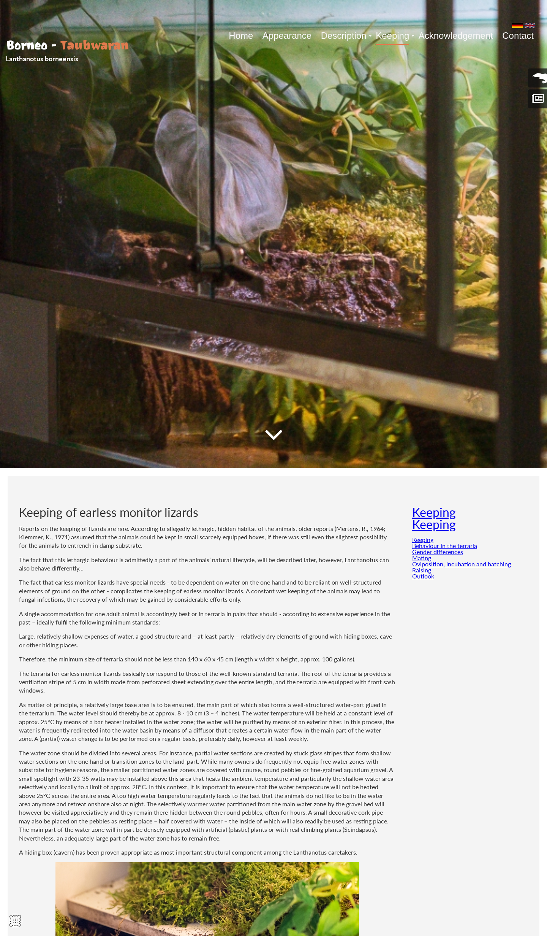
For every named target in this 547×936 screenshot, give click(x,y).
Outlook (423, 576)
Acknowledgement (456, 35)
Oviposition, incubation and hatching (461, 563)
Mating (421, 557)
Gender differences (437, 551)
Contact (518, 35)
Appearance (286, 35)
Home (241, 35)
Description (344, 35)
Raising (421, 570)
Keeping (392, 35)
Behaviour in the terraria (444, 545)
